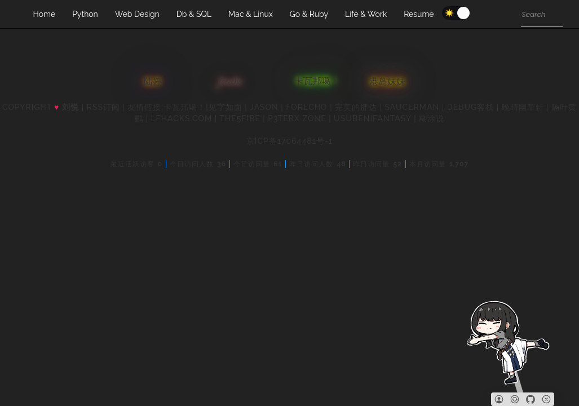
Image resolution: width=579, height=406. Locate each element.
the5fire (239, 118)
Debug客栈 (470, 107)
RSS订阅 (103, 107)
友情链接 (144, 107)
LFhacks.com (181, 118)
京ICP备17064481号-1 (289, 140)
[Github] (530, 399)
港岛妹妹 (387, 81)
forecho (230, 81)
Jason (264, 107)
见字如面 (225, 107)
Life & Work (366, 14)
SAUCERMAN (412, 107)
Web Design (137, 14)
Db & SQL (193, 14)
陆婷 (153, 81)
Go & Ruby (309, 14)
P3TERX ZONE (297, 118)
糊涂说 (431, 118)
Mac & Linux (250, 14)
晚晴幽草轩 (523, 107)
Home (44, 14)
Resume (419, 14)
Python (85, 14)
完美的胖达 (356, 107)
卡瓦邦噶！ (316, 82)
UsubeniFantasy (373, 118)
